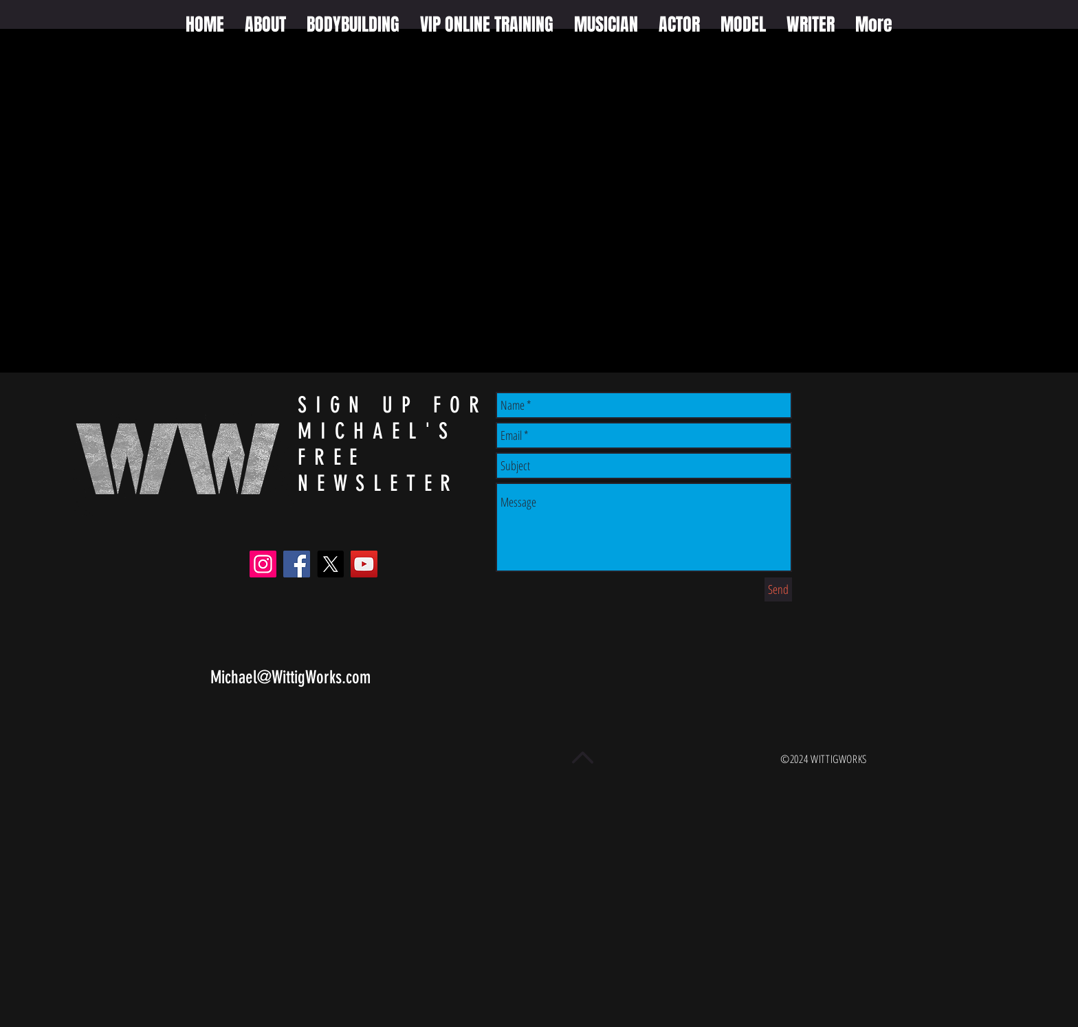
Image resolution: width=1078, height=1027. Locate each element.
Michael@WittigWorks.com (290, 677)
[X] (330, 564)
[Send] (778, 589)
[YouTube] (364, 564)
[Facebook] (296, 564)
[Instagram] (263, 564)
